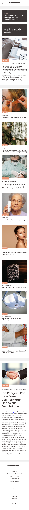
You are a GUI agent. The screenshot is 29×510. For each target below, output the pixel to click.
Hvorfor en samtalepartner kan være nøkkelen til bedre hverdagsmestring (14, 151)
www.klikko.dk (15, 481)
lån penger (12, 412)
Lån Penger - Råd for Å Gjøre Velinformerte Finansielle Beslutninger (14, 399)
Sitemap (14, 503)
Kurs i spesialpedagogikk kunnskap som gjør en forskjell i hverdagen (13, 17)
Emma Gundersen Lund (18, 63)
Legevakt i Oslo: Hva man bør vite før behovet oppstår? (14, 351)
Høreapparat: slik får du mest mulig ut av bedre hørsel (14, 118)
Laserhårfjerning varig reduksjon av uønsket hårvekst (12, 31)
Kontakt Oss (14, 501)
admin (14, 181)
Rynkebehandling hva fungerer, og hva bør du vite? (13, 221)
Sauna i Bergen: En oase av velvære (14, 287)
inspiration (6, 13)
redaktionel (5, 385)
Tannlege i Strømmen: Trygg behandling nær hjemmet (11, 319)
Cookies (14, 498)
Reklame (14, 494)
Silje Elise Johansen (21, 389)
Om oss (14, 496)
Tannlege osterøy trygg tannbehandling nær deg (14, 70)
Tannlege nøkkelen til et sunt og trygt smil (14, 186)
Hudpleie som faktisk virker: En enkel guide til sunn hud (14, 253)
